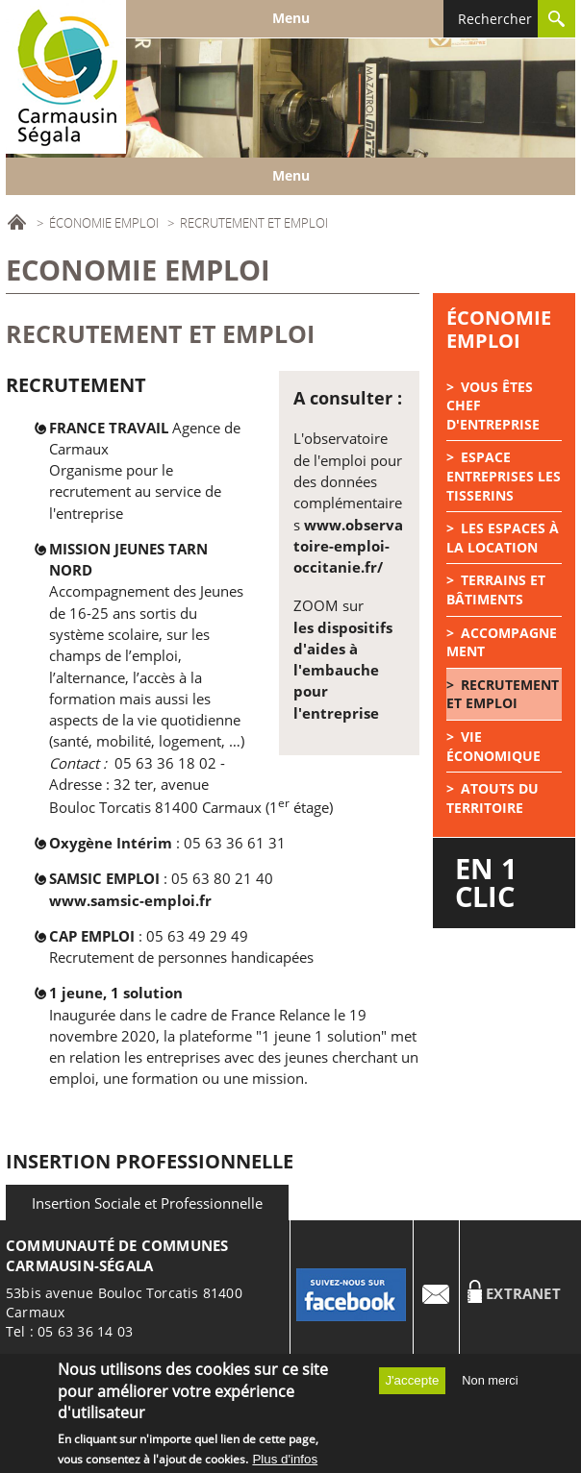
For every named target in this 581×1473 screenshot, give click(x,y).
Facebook (352, 1294)
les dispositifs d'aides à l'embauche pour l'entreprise (342, 670)
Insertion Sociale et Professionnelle (147, 1203)
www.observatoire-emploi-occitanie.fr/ (348, 546)
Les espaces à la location (502, 537)
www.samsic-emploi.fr (130, 900)
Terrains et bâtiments (495, 589)
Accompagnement (501, 642)
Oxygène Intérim (112, 842)
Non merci (490, 1385)
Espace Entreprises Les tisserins (503, 475)
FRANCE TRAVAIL (108, 427)
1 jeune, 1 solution (116, 992)
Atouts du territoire (492, 798)
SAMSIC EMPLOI (106, 878)
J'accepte (412, 1385)
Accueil (17, 222)
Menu (291, 18)
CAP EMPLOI (94, 935)
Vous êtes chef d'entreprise (493, 405)
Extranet (523, 1294)
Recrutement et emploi (502, 694)
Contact (437, 1294)
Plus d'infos (284, 1464)
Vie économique (493, 746)
